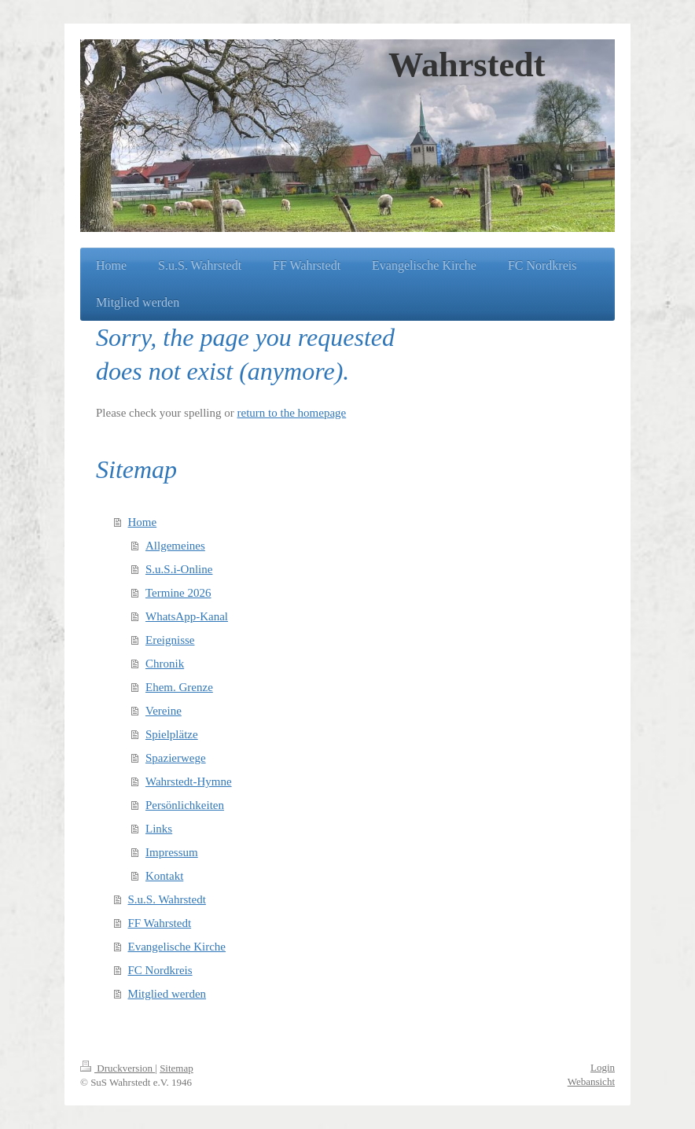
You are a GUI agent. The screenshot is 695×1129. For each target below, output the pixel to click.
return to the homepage (292, 412)
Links (158, 828)
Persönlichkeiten (184, 805)
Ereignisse (169, 640)
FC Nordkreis (160, 970)
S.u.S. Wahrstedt (167, 899)
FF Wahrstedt (160, 923)
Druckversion (117, 1068)
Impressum (171, 852)
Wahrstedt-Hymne (188, 781)
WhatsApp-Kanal (186, 616)
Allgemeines (175, 545)
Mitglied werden (167, 993)
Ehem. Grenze (179, 687)
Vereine (163, 710)
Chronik (164, 663)
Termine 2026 (178, 593)
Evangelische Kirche (177, 946)
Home (142, 522)
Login (602, 1067)
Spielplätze (171, 734)
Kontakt (164, 876)
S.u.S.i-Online (178, 569)
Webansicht (591, 1081)
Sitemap (176, 1068)
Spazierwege (175, 758)
